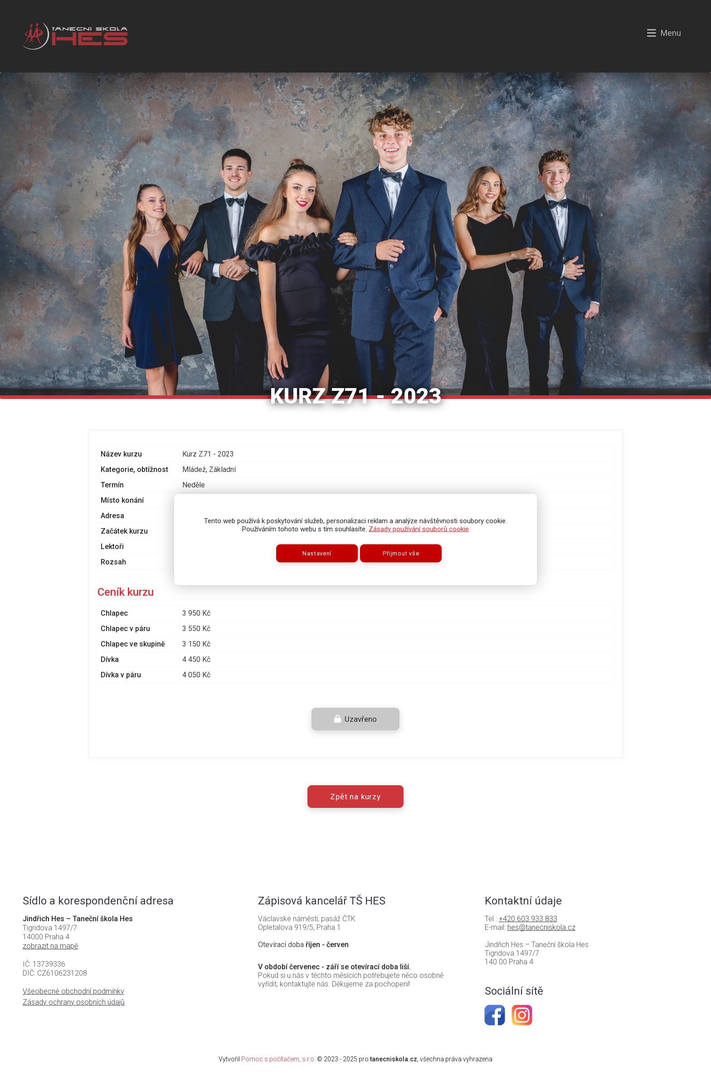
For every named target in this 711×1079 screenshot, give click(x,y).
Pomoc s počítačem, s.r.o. (278, 1059)
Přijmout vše (401, 553)
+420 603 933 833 (528, 918)
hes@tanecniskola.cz (541, 927)
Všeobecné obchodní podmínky (73, 991)
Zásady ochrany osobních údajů (74, 1002)
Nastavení (316, 553)
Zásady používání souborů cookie (419, 529)
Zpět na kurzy (355, 796)
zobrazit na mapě (50, 946)
